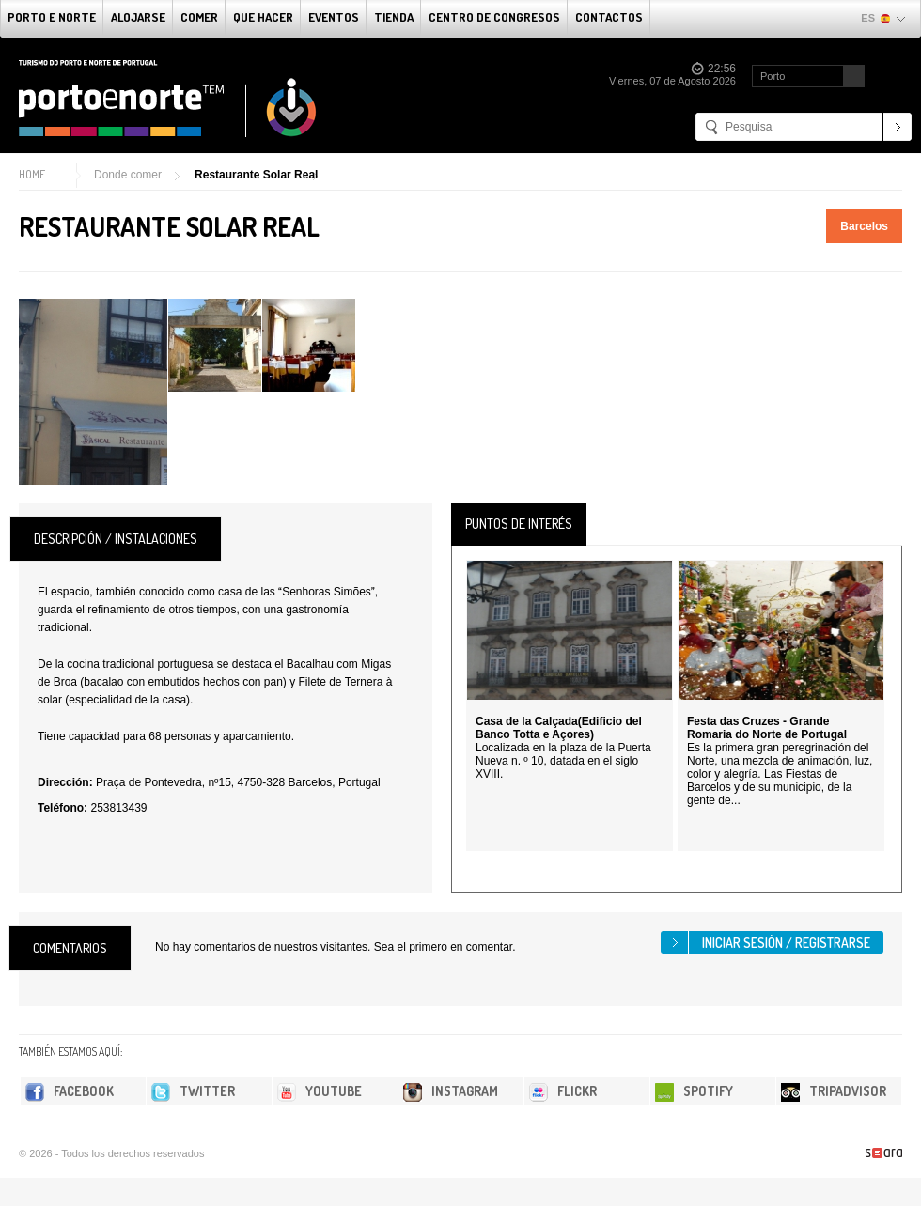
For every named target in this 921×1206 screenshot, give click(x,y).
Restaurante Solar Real (256, 174)
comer (199, 16)
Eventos (333, 16)
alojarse (138, 16)
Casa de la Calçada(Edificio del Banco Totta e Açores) (559, 728)
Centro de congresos (494, 16)
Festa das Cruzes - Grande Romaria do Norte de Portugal (767, 728)
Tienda (394, 16)
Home (32, 174)
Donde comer (128, 174)
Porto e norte (52, 16)
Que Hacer (263, 16)
